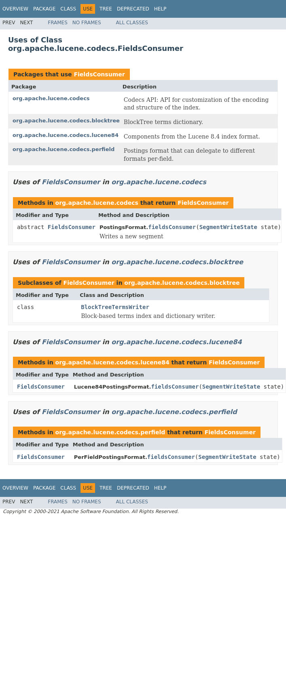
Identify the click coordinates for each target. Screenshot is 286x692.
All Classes (132, 22)
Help (160, 9)
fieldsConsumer (172, 227)
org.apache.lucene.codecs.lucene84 (66, 135)
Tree (106, 9)
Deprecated (133, 9)
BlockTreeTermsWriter (115, 307)
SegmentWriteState (228, 227)
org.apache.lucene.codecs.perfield (63, 149)
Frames (58, 22)
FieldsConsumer (99, 74)
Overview (15, 9)
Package (44, 9)
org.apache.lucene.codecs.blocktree (66, 121)
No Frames (86, 22)
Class (68, 9)
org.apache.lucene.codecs (51, 98)
